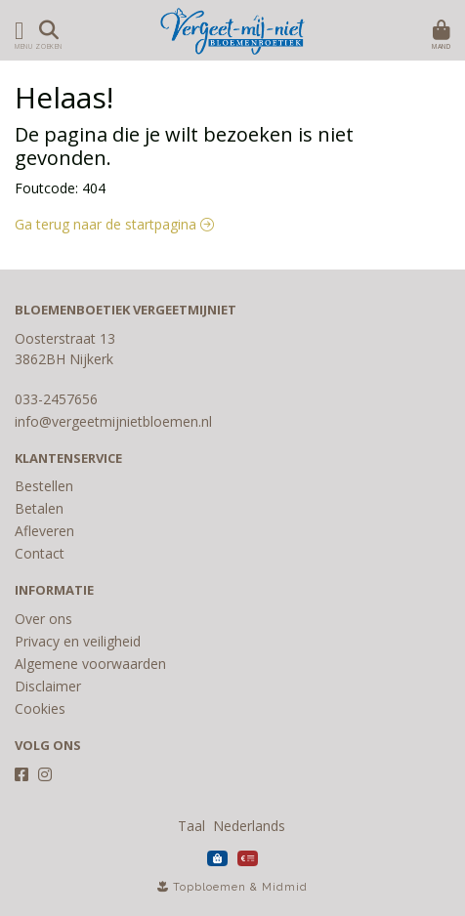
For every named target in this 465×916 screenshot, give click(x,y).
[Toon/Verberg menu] (15, 30)
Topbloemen (209, 887)
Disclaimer (48, 686)
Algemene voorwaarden (90, 663)
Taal (191, 825)
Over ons (43, 618)
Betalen (39, 508)
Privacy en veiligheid (78, 641)
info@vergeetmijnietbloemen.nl (113, 421)
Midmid (285, 887)
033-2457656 (56, 399)
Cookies (40, 708)
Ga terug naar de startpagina (114, 224)
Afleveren (44, 530)
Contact (39, 553)
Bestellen (44, 486)
